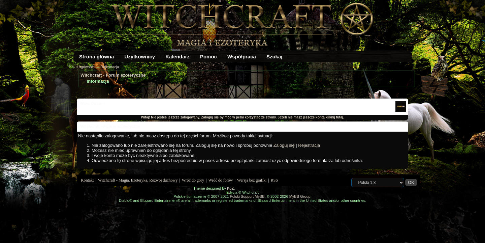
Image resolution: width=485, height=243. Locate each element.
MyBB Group (300, 196)
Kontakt (87, 180)
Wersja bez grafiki (252, 180)
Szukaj (274, 56)
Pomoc (208, 56)
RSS (274, 180)
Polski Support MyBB (247, 196)
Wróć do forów (220, 180)
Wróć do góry (193, 180)
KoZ (230, 188)
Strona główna (96, 56)
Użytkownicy (139, 56)
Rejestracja (109, 67)
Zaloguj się (284, 145)
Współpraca (241, 56)
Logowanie (86, 67)
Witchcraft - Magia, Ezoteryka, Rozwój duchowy (137, 180)
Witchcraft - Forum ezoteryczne (113, 75)
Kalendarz (177, 56)
